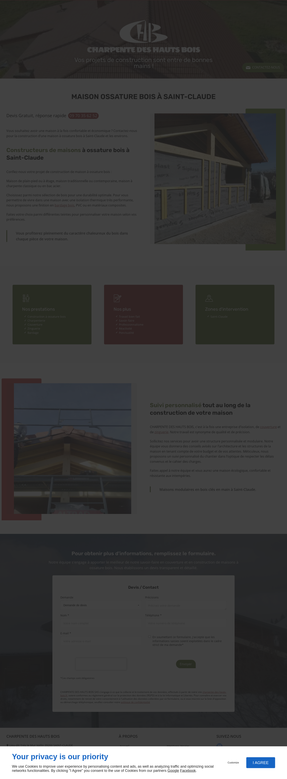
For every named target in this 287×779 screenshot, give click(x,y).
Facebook (188, 771)
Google (173, 771)
